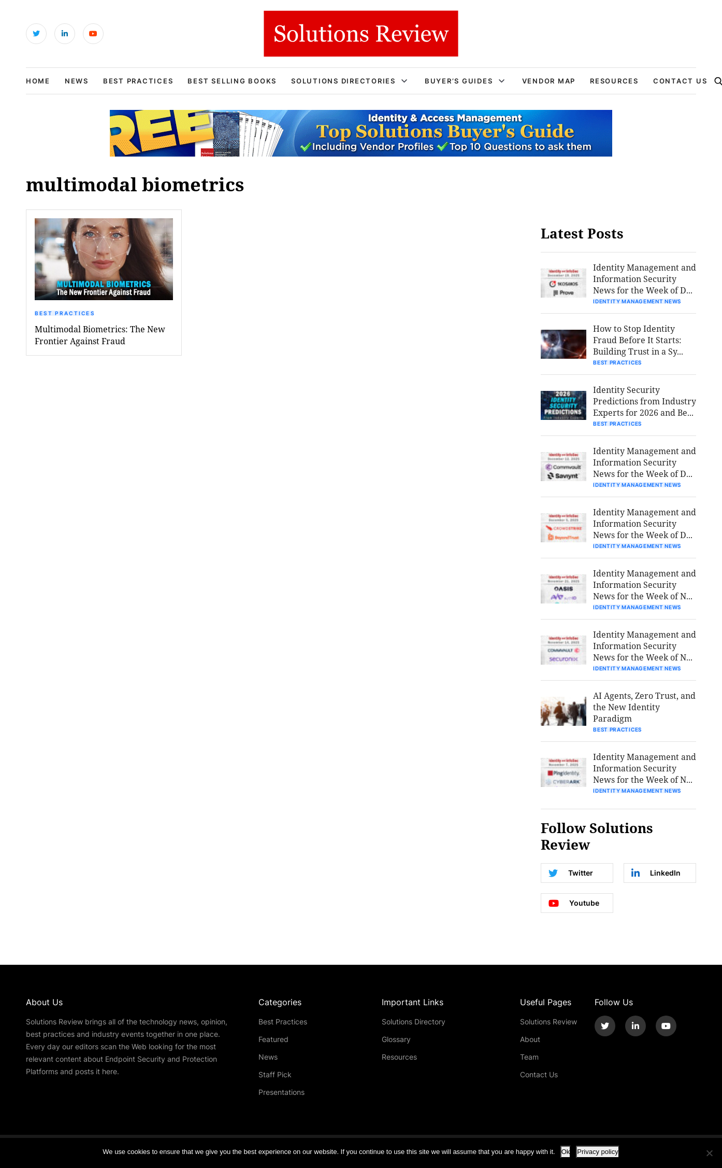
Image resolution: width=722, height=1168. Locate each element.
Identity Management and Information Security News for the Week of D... (644, 278)
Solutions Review (548, 1021)
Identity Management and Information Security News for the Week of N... (644, 584)
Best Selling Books (232, 81)
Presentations (281, 1092)
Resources (614, 81)
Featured (273, 1039)
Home (38, 81)
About (530, 1039)
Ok (565, 1152)
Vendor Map (549, 81)
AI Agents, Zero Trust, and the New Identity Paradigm (644, 707)
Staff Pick (275, 1074)
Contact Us (680, 81)
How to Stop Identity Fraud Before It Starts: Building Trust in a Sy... (638, 340)
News (77, 81)
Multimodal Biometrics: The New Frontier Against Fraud (100, 334)
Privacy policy (597, 1152)
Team (529, 1057)
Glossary (396, 1039)
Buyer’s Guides (459, 81)
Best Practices (138, 81)
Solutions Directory (413, 1021)
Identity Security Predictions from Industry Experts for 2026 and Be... (644, 401)
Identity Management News (637, 301)
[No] (709, 1153)
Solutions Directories (343, 81)
